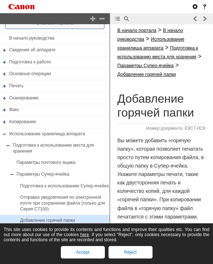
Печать (16, 85)
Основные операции (30, 74)
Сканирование (23, 97)
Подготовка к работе (30, 62)
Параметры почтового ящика (46, 162)
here (84, 234)
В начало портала (136, 30)
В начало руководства (31, 38)
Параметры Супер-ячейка (42, 174)
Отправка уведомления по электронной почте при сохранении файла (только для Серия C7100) (62, 203)
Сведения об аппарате (32, 49)
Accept (82, 252)
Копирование (22, 121)
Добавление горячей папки (47, 220)
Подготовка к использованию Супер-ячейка (64, 185)
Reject (130, 252)
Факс (14, 109)
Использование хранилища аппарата (47, 133)
